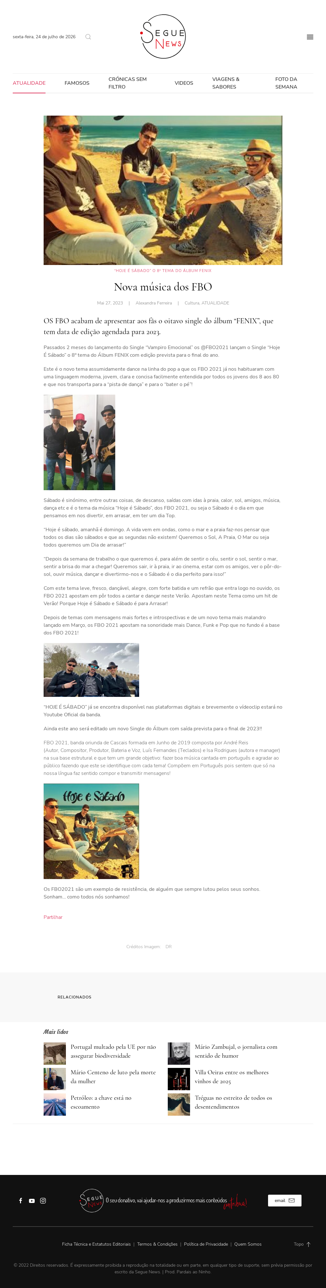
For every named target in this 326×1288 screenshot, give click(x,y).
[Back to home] (163, 37)
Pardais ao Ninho (193, 1272)
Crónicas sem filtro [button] (128, 83)
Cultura (192, 303)
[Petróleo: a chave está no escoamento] (55, 1104)
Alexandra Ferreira (154, 303)
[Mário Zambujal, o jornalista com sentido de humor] (179, 1053)
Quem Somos (248, 1244)
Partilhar (53, 917)
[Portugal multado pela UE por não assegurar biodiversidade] (55, 1053)
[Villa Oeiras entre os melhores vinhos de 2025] (179, 1078)
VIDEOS (184, 83)
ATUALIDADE (29, 83)
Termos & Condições (157, 1244)
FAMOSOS (77, 83)
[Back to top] (308, 1244)
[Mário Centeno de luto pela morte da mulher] (55, 1078)
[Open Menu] (310, 36)
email (285, 1200)
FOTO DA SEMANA (286, 83)
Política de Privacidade (206, 1244)
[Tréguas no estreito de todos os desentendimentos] (179, 1104)
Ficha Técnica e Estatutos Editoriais (97, 1244)
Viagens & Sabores (225, 83)
